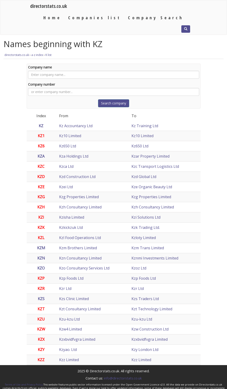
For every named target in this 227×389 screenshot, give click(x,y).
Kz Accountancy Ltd (76, 125)
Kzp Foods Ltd (71, 278)
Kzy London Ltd (144, 349)
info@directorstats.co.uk (123, 378)
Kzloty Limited (143, 237)
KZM (41, 247)
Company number (41, 84)
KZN (41, 258)
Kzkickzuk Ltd (71, 227)
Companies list (94, 17)
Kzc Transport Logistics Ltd (155, 166)
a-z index (37, 55)
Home (52, 17)
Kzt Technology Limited (151, 308)
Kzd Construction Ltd (77, 176)
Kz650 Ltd (67, 146)
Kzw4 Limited (70, 329)
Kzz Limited (69, 359)
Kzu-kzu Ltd (69, 319)
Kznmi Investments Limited (154, 258)
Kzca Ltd (66, 166)
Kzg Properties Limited (79, 196)
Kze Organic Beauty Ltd (151, 186)
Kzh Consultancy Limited (80, 207)
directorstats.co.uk (48, 6)
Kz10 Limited (70, 135)
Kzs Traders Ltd (145, 298)
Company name (40, 67)
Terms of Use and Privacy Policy (24, 384)
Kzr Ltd (65, 288)
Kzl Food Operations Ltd (80, 237)
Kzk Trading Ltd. (145, 227)
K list (48, 55)
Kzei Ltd (66, 186)
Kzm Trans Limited (147, 247)
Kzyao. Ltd (68, 349)
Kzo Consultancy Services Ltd (84, 268)
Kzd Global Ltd (143, 176)
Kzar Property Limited (150, 156)
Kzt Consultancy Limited (80, 308)
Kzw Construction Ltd (150, 329)
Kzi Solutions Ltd (145, 217)
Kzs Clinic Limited (74, 298)
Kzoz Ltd (138, 268)
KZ (41, 125)
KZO (41, 268)
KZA (41, 156)
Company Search (155, 17)
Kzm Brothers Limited (78, 247)
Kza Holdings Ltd (73, 156)
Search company (113, 103)
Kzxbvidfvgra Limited (77, 339)
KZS (41, 298)
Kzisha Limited (71, 217)
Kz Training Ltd (144, 125)
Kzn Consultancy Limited (80, 258)
